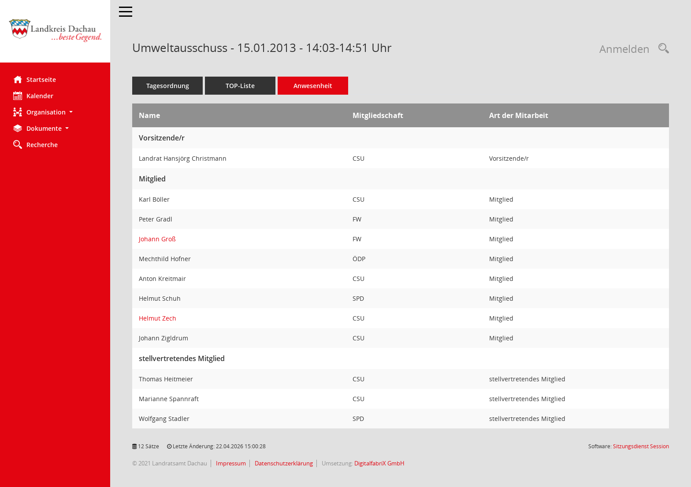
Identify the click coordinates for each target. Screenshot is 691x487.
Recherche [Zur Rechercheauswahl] (35, 144)
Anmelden (624, 48)
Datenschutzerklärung (283, 463)
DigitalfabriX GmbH (379, 463)
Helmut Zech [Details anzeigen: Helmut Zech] (157, 318)
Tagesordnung (167, 85)
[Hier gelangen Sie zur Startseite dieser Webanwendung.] (55, 34)
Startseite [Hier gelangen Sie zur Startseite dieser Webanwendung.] (34, 79)
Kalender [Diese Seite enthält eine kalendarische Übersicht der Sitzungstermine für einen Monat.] (33, 95)
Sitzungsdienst (641, 446)
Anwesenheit (312, 85)
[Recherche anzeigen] (661, 48)
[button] (55, 112)
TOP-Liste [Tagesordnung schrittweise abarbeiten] (240, 85)
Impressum (230, 463)
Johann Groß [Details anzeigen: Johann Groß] (157, 239)
